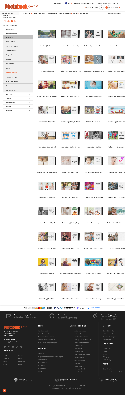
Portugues (21, 361)
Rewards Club (91, 7)
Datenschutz (42, 359)
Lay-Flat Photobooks (81, 337)
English (5, 361)
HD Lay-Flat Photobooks (83, 340)
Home (5, 17)
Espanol (5, 364)
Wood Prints (79, 351)
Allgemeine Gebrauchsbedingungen (50, 356)
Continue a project (104, 3)
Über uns (41, 354)
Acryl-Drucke (79, 345)
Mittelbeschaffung (109, 334)
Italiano (20, 358)
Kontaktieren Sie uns (45, 334)
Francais (21, 355)
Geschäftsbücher (108, 331)
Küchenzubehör (80, 369)
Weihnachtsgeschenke (82, 354)
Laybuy (105, 354)
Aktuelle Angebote (81, 331)
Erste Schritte (107, 369)
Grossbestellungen (109, 337)
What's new (42, 368)
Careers (40, 371)
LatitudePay (107, 360)
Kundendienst (43, 331)
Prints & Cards (79, 366)
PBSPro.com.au (108, 340)
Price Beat (41, 365)
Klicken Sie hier (63, 317)
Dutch (5, 355)
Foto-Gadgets (79, 357)
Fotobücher (79, 334)
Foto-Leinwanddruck (82, 342)
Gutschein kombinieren (46, 337)
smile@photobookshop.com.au (25, 317)
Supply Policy (42, 362)
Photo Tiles (78, 348)
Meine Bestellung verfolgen (84, 3)
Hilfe (115, 3)
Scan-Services (79, 372)
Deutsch (6, 358)
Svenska (20, 364)
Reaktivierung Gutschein (46, 340)
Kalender (78, 363)
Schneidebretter (80, 360)
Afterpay (106, 357)
